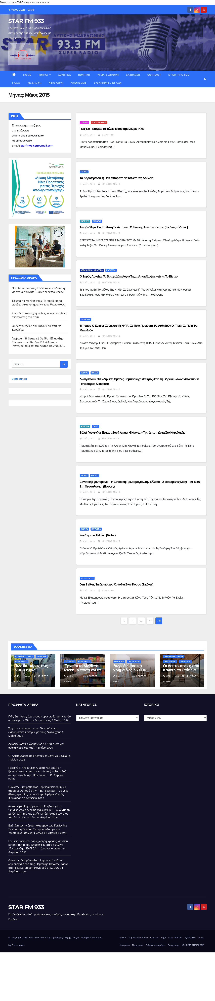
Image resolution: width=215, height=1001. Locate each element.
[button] (205, 79)
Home (27, 74)
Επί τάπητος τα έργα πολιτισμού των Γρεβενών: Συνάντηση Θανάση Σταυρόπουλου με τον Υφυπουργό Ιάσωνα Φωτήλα (37, 829)
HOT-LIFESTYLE (87, 578)
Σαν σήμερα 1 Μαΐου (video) (98, 535)
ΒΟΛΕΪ (95, 426)
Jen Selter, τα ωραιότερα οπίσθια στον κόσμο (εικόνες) (116, 584)
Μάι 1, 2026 (122, 676)
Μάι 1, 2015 (89, 135)
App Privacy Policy (138, 937)
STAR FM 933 (26, 20)
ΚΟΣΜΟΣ (84, 373)
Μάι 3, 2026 (24, 676)
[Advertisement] (100, 975)
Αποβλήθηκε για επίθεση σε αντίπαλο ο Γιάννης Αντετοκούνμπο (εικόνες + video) (134, 227)
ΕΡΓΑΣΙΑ (84, 172)
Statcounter (19, 378)
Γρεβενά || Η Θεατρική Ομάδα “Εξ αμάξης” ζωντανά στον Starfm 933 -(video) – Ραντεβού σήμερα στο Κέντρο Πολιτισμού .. (38, 342)
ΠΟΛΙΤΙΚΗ (84, 74)
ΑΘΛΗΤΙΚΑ (64, 74)
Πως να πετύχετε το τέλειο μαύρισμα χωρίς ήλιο (112, 129)
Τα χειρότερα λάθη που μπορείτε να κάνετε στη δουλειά (116, 178)
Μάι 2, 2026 (73, 676)
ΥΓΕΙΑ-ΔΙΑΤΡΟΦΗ (108, 74)
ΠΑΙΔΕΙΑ (95, 373)
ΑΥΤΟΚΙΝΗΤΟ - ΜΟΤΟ (24, 656)
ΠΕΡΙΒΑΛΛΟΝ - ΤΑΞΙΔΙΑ (173, 656)
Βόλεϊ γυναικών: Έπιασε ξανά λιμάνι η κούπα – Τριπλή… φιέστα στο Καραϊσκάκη (133, 432)
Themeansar (18, 945)
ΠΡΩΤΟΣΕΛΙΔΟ (21, 661)
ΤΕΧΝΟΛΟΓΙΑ (185, 661)
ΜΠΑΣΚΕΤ (97, 221)
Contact (154, 74)
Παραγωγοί (56, 83)
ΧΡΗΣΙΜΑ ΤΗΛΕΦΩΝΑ (193, 945)
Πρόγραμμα (79, 83)
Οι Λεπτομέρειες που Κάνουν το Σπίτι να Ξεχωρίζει (181, 670)
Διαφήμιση (34, 83)
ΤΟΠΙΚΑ (45, 74)
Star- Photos (178, 74)
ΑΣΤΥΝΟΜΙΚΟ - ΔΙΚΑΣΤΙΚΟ (92, 270)
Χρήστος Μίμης (109, 184)
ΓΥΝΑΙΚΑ (84, 122)
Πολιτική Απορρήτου (155, 945)
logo (16, 83)
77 (150, 621)
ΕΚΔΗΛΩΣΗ (133, 74)
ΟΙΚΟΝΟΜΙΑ (85, 319)
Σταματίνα (106, 135)
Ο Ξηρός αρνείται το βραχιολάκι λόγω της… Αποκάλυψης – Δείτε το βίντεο (129, 276)
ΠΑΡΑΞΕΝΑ (111, 270)
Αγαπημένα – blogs (108, 83)
